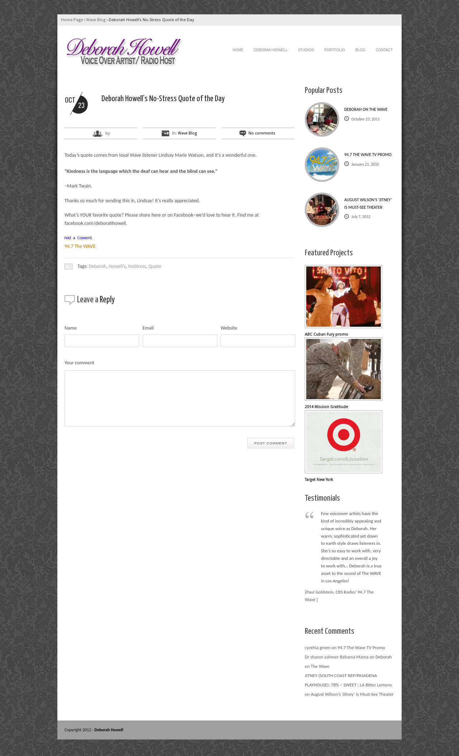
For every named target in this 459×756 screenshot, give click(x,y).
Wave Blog (95, 20)
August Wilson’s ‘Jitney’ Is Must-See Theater (368, 203)
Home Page (72, 20)
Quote (154, 266)
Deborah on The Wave (366, 109)
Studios (306, 50)
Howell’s (117, 266)
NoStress (137, 266)
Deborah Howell (271, 50)
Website (229, 328)
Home (238, 50)
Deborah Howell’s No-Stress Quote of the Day (151, 20)
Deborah (97, 266)
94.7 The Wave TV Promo (368, 154)
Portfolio (334, 50)
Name (71, 328)
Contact (384, 50)
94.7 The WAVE (80, 246)
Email (148, 328)
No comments (262, 133)
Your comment (79, 363)
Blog (360, 50)
